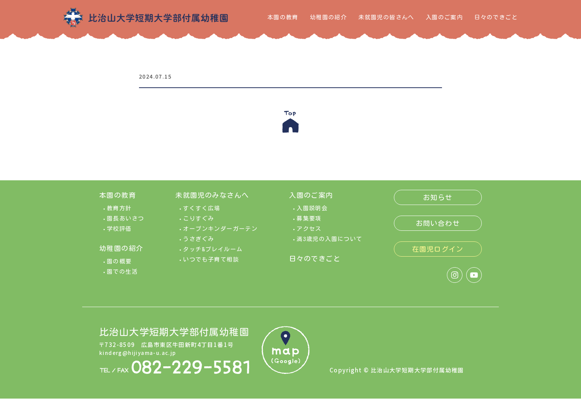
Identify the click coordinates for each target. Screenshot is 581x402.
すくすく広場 (201, 211)
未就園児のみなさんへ (212, 198)
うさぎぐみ (198, 242)
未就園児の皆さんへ (386, 17)
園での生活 (122, 275)
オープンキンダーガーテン (220, 232)
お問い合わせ (438, 226)
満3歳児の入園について (329, 242)
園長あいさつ (125, 222)
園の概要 (119, 265)
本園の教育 (282, 17)
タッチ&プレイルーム (212, 252)
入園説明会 (312, 211)
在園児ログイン (438, 252)
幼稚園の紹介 (328, 17)
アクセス (309, 232)
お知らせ (438, 200)
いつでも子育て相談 (211, 263)
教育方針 (119, 211)
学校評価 (119, 232)
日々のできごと (496, 17)
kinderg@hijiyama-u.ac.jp (140, 356)
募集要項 (309, 222)
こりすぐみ (198, 222)
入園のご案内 (444, 17)
